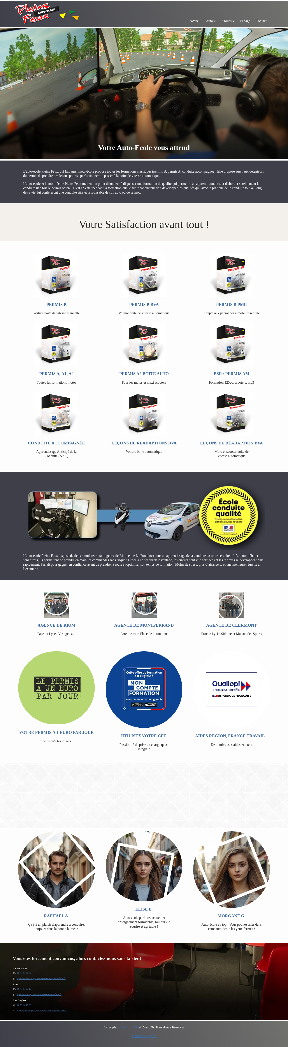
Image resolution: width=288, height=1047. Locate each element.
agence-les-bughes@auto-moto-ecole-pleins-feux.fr (42, 1010)
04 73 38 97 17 (24, 989)
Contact (261, 21)
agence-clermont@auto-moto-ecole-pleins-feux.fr (41, 978)
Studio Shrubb (128, 1027)
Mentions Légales (144, 1036)
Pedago (245, 21)
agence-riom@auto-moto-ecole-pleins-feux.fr (39, 994)
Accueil (195, 21)
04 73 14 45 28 (24, 1005)
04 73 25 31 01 (24, 973)
